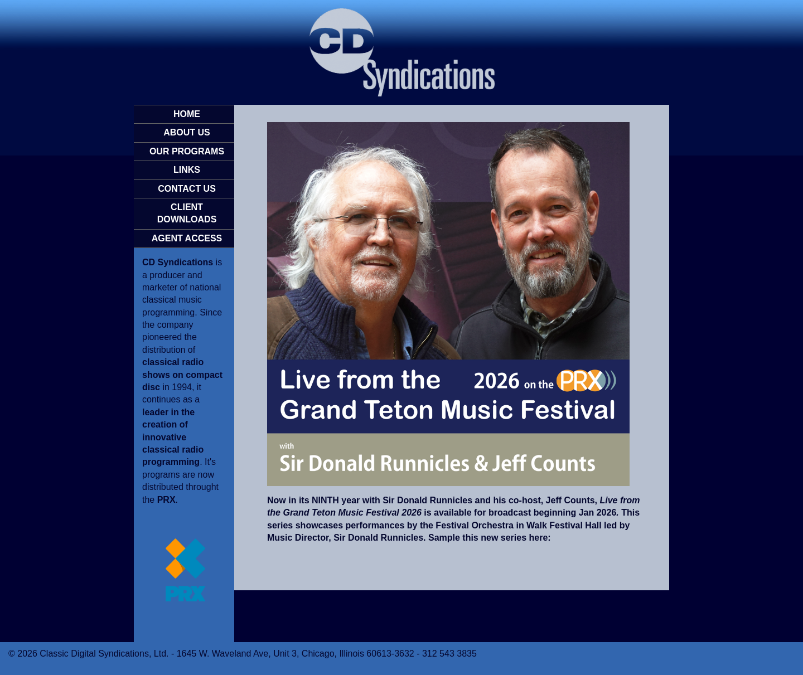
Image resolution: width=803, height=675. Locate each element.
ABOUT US (186, 132)
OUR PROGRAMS (186, 151)
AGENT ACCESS (187, 238)
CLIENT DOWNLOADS (187, 213)
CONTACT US (187, 188)
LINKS (186, 169)
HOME (186, 114)
